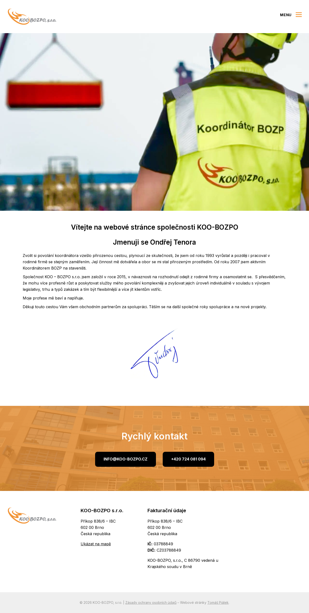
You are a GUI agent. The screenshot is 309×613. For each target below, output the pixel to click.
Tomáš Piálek (218, 602)
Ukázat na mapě (96, 543)
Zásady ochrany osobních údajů (150, 602)
